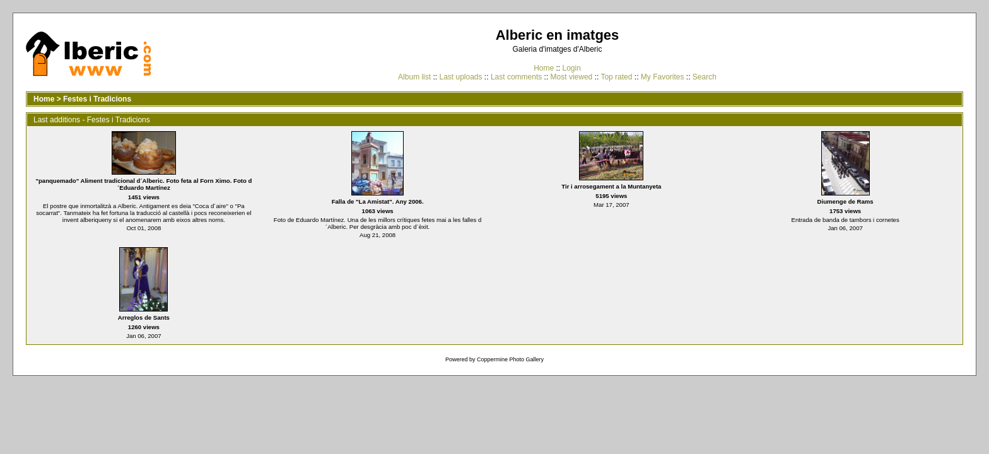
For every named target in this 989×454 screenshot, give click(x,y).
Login (571, 68)
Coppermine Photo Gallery (510, 359)
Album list (414, 77)
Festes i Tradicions (97, 99)
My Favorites (662, 77)
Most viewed (572, 77)
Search (705, 77)
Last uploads (460, 77)
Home (544, 68)
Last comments (516, 77)
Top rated (616, 77)
